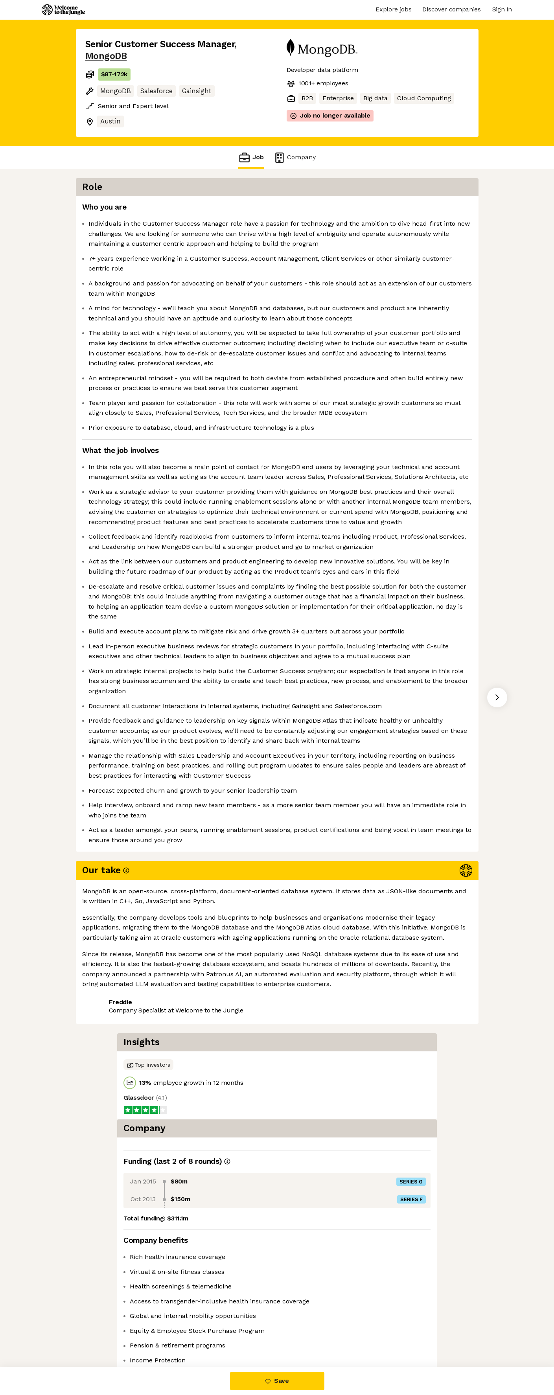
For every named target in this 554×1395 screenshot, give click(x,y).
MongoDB (106, 56)
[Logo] (63, 9)
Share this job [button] (107, 1334)
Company (294, 157)
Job (250, 157)
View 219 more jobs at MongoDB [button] (189, 1334)
